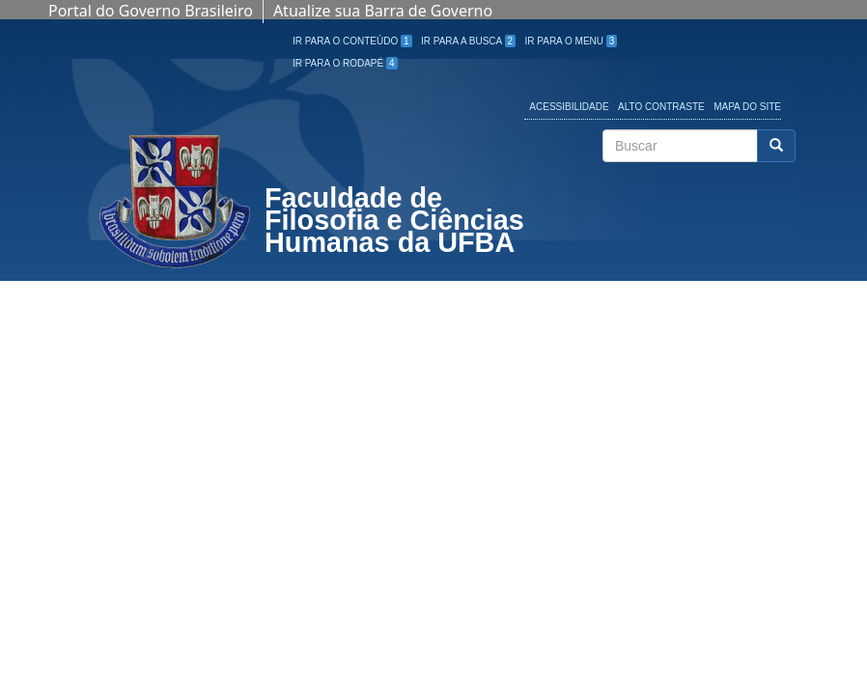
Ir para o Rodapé (345, 63)
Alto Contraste (661, 106)
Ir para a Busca (468, 41)
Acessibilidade (568, 106)
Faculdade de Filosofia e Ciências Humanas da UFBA (394, 222)
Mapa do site (747, 106)
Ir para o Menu (571, 41)
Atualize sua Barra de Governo (382, 10)
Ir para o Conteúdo (352, 41)
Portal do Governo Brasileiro (150, 10)
